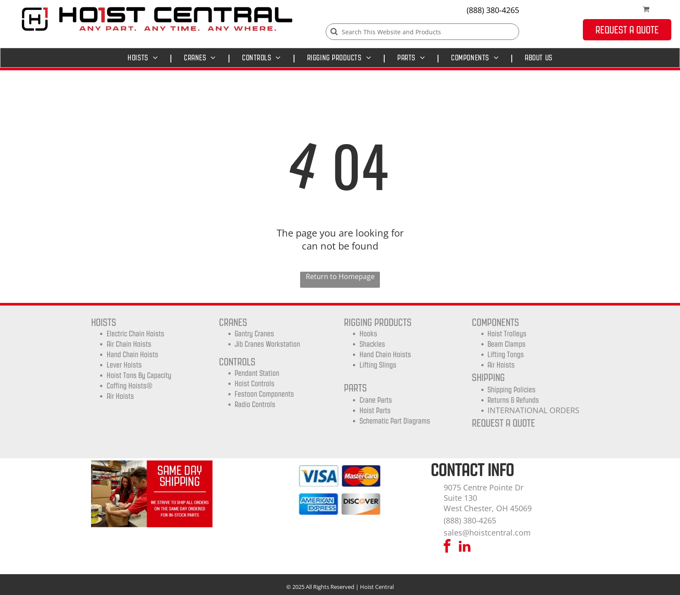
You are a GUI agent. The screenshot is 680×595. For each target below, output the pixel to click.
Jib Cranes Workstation (267, 344)
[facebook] (447, 547)
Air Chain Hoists (129, 344)
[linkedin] (465, 547)
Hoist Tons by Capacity (139, 375)
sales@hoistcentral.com (487, 532)
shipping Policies (511, 389)
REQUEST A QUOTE (503, 423)
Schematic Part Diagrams (395, 421)
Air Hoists (120, 396)
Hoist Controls (255, 383)
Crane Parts (376, 400)
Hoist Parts (375, 410)
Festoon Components (264, 394)
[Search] (422, 31)
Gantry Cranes (254, 334)
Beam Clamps (506, 344)
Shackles (372, 344)
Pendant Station (257, 373)
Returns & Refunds (513, 400)
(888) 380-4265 (493, 10)
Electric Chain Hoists (135, 334)
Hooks (368, 334)
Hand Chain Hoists (132, 354)
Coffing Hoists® (129, 386)
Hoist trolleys (506, 334)
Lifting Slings (378, 365)
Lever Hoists (124, 365)
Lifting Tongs (505, 354)
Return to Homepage (340, 276)
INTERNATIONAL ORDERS (533, 410)
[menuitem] (145, 58)
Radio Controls (255, 404)
